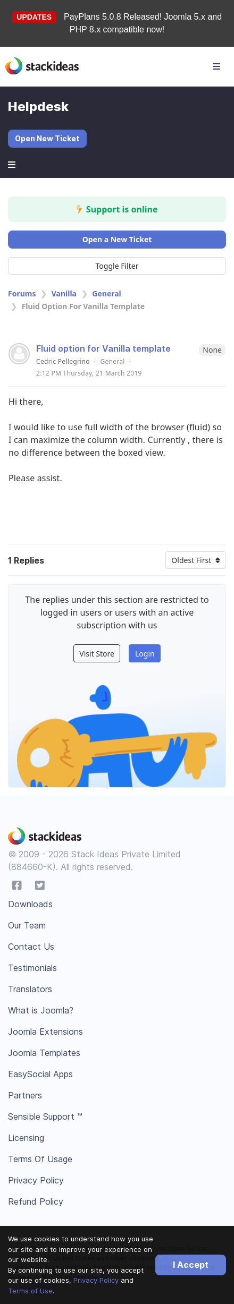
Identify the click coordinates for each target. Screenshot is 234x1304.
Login (145, 654)
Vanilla (64, 293)
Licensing (26, 1137)
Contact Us (31, 946)
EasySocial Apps (40, 1074)
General (106, 293)
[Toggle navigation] (216, 66)
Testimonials (32, 967)
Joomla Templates (44, 1052)
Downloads (30, 904)
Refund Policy (35, 1201)
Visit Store (96, 654)
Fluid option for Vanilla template (103, 348)
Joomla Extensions (45, 1031)
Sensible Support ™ (45, 1116)
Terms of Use (30, 1290)
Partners (25, 1095)
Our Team (27, 925)
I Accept (190, 1264)
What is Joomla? (40, 1010)
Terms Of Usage (40, 1159)
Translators (30, 989)
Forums (22, 293)
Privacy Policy (96, 1280)
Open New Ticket (47, 138)
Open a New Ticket (117, 239)
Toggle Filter (117, 266)
